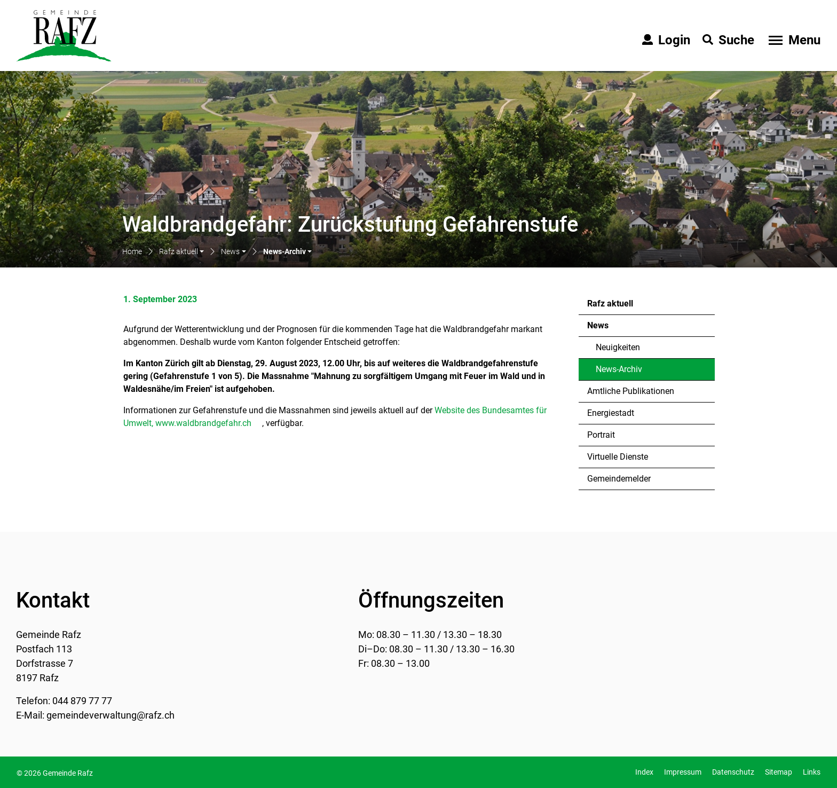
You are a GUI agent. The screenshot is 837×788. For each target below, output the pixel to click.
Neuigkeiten (618, 347)
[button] (181, 252)
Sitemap (778, 772)
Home (132, 251)
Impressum (682, 772)
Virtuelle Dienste (617, 457)
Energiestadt (610, 413)
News (598, 325)
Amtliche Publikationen (630, 391)
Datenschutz (733, 772)
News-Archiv (624, 372)
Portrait (601, 435)
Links (811, 772)
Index (644, 772)
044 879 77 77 (82, 700)
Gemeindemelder (619, 479)
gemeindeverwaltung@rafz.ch (110, 715)
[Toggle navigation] (793, 40)
